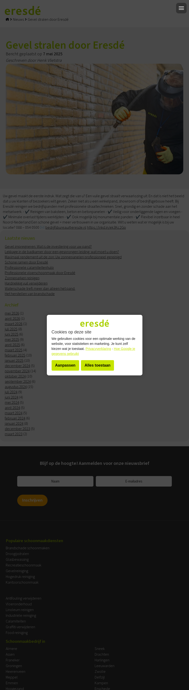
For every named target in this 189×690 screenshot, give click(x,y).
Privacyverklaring (98, 349)
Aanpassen (65, 365)
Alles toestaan (97, 365)
